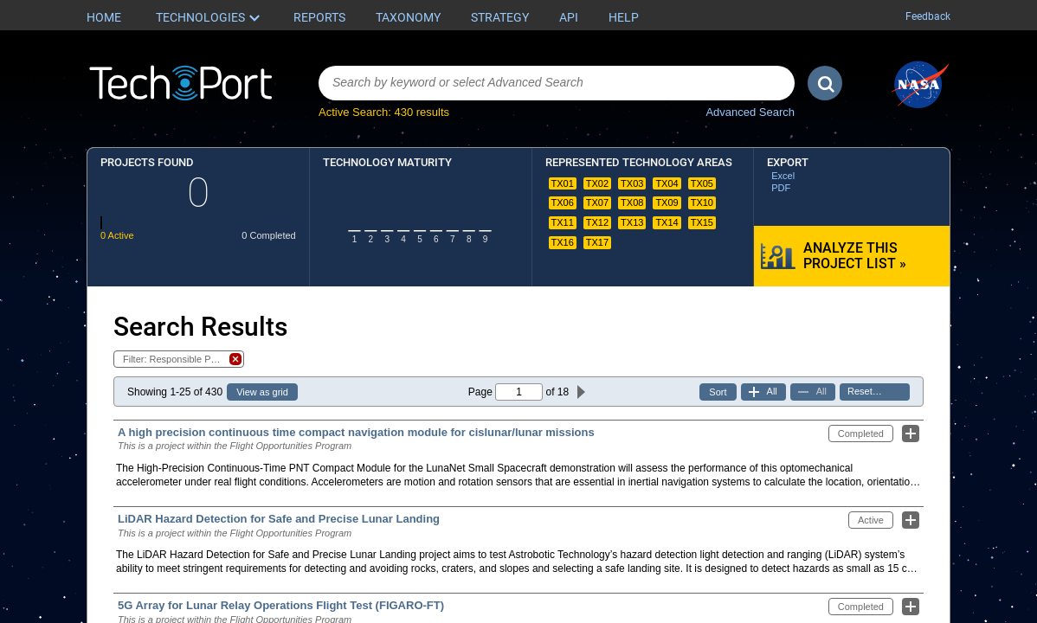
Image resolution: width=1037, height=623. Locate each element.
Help (624, 17)
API (568, 17)
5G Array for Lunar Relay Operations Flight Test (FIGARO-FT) (281, 605)
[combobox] (557, 83)
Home (104, 17)
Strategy (500, 17)
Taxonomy (408, 17)
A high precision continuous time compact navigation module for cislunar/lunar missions (356, 432)
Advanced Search (750, 112)
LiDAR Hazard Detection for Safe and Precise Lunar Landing (279, 518)
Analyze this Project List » (854, 256)
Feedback (927, 16)
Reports (319, 17)
